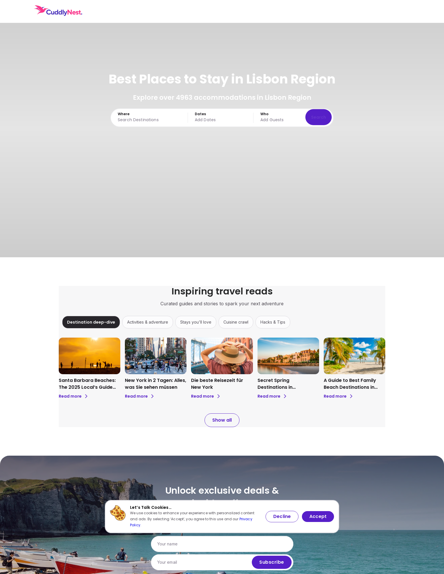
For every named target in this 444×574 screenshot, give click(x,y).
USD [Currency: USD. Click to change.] (372, 11)
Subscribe (271, 562)
